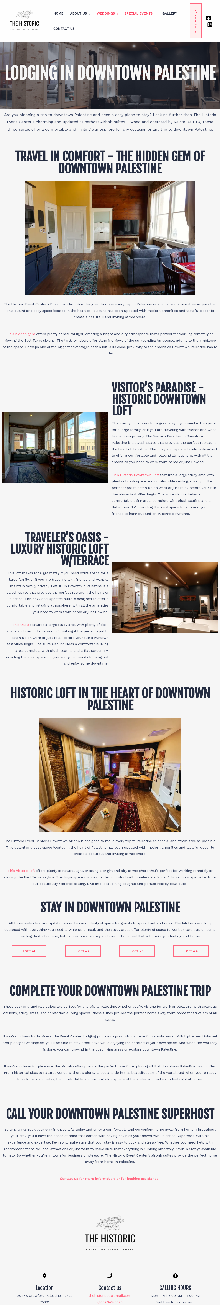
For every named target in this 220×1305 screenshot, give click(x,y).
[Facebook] (208, 18)
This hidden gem (21, 334)
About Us (78, 13)
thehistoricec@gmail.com (110, 1295)
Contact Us (63, 29)
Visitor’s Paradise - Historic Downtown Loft (159, 399)
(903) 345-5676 (110, 1302)
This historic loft (21, 871)
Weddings (105, 13)
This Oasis (21, 625)
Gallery (168, 13)
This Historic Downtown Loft (136, 475)
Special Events (137, 13)
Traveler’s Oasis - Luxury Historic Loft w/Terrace (59, 549)
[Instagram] (209, 24)
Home (58, 13)
